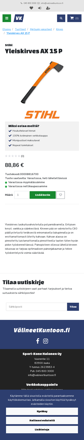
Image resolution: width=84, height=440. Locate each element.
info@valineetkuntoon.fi (52, 3)
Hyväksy (42, 411)
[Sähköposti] (36, 307)
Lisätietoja (42, 429)
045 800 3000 (30, 3)
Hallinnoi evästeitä (42, 420)
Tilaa (73, 306)
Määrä (9, 195)
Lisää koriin (42, 194)
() (74, 18)
